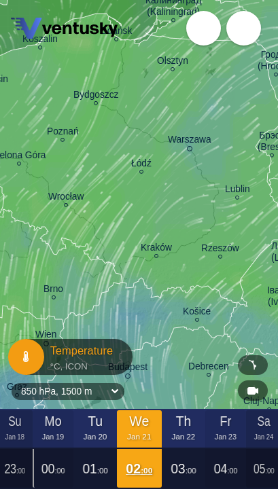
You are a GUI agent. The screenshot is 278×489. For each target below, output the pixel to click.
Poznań (63, 133)
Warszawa (189, 141)
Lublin (237, 191)
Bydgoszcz (95, 96)
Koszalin (40, 41)
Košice (197, 313)
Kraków (156, 249)
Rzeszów (220, 250)
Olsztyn (172, 62)
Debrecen (208, 368)
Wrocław (66, 198)
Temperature (69, 357)
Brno (53, 290)
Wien (45, 336)
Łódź (141, 165)
